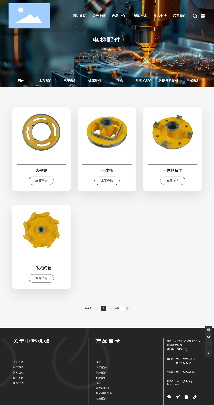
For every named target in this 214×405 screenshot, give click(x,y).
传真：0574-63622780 (181, 371)
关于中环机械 (31, 341)
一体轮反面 (173, 170)
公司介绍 (18, 362)
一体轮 (107, 170)
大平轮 (41, 170)
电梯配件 (193, 81)
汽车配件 (70, 81)
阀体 (21, 81)
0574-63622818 (185, 362)
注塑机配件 (144, 81)
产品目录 (108, 341)
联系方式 (18, 383)
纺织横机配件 (168, 81)
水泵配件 (45, 81)
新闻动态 (18, 372)
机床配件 (94, 81)
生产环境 (18, 367)
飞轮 (119, 81)
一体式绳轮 (41, 268)
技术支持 (18, 377)
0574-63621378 (185, 358)
